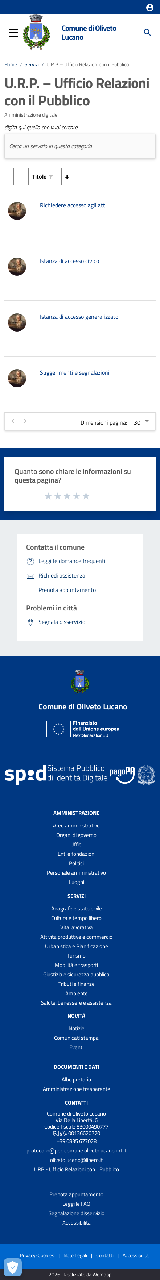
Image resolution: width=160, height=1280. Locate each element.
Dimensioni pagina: (104, 422)
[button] (150, 7)
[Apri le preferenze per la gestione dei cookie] (13, 1267)
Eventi (76, 1047)
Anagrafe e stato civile (76, 908)
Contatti (76, 1102)
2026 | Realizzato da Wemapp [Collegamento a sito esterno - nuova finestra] (80, 1275)
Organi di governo (76, 835)
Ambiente (76, 993)
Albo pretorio (76, 1079)
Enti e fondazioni (76, 854)
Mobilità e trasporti (76, 965)
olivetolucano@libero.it (76, 1160)
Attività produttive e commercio (76, 937)
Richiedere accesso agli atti (73, 205)
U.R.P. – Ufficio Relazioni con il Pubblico (87, 64)
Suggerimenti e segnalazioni (75, 372)
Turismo (76, 955)
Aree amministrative (76, 825)
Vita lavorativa (76, 927)
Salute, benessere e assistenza (76, 1002)
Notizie (77, 1028)
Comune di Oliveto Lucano (89, 32)
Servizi (32, 64)
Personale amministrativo (76, 872)
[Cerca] (148, 33)
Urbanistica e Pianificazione (76, 946)
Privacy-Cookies (37, 1255)
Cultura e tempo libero (76, 918)
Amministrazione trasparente (76, 1089)
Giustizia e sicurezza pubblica (76, 974)
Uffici (76, 844)
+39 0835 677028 (77, 1141)
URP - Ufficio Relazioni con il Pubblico (76, 1169)
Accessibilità (76, 1222)
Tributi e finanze (76, 984)
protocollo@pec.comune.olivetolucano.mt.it (76, 1150)
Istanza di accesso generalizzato (79, 316)
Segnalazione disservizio (76, 1213)
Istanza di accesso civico (69, 261)
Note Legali (75, 1255)
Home (10, 64)
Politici (76, 863)
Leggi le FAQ (76, 1204)
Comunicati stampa (76, 1038)
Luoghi (76, 882)
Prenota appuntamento (76, 1194)
